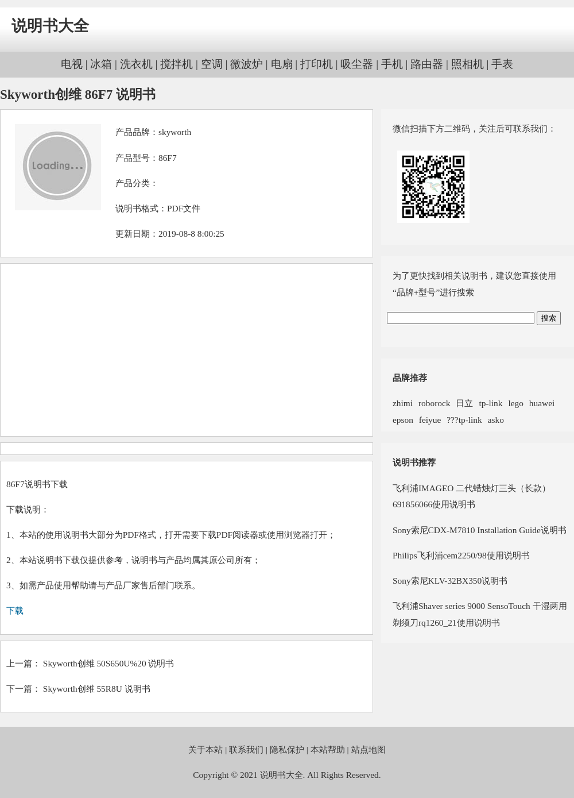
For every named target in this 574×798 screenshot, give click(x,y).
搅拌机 (176, 64)
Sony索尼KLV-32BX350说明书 (450, 580)
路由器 (426, 64)
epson (403, 420)
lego (515, 403)
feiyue (430, 420)
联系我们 (246, 749)
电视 (72, 64)
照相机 (467, 64)
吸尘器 (356, 64)
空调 (212, 64)
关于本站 (205, 749)
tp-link (490, 403)
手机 (392, 64)
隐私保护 (287, 749)
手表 (502, 64)
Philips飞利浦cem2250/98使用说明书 (461, 555)
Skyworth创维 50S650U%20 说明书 (108, 663)
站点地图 (368, 749)
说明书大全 (50, 25)
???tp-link (464, 420)
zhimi (403, 403)
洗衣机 (136, 64)
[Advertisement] (186, 349)
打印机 (316, 64)
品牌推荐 (410, 378)
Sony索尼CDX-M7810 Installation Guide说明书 (480, 530)
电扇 (282, 64)
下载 (15, 610)
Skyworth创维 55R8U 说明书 (96, 688)
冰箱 (101, 64)
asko (496, 420)
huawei (541, 403)
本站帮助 (328, 749)
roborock (434, 403)
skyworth (174, 132)
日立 (464, 403)
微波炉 (246, 64)
